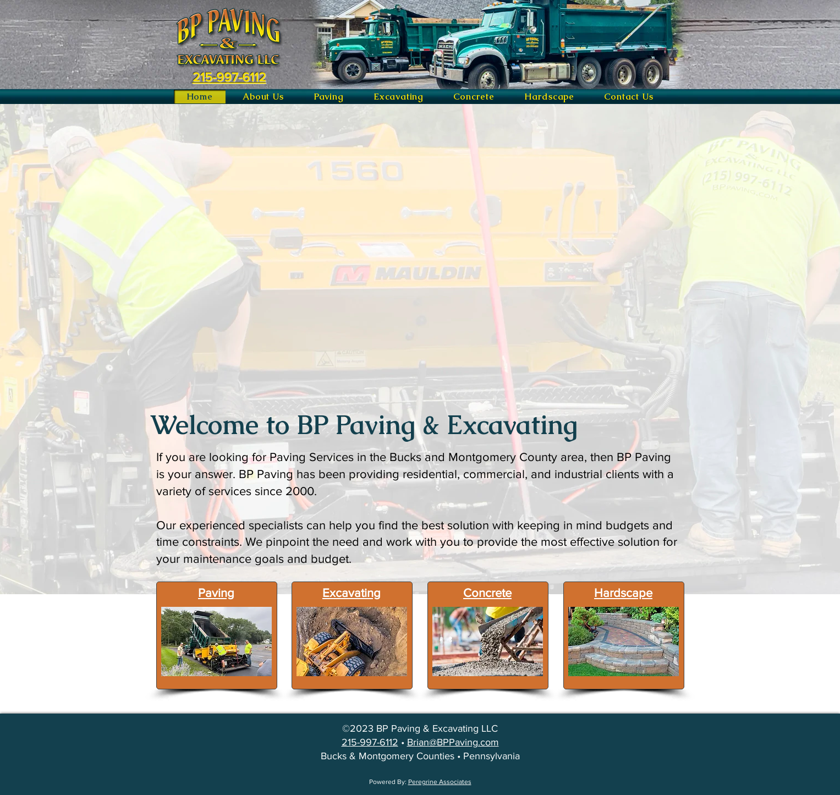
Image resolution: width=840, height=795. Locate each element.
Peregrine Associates (439, 782)
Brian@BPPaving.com (453, 742)
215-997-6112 (370, 742)
